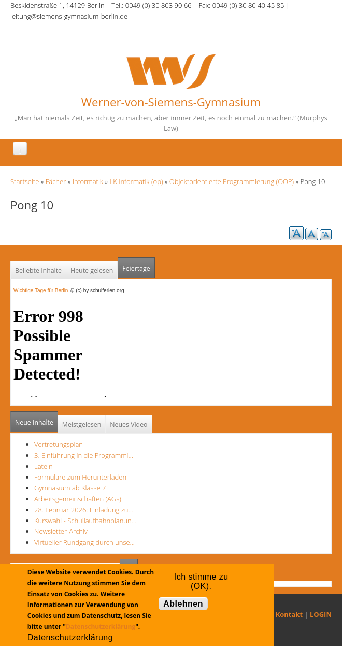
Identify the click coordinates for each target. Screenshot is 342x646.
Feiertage (136, 268)
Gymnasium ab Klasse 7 (70, 488)
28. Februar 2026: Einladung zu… (83, 509)
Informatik (88, 181)
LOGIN (321, 614)
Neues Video (128, 424)
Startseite (24, 181)
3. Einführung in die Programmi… (83, 455)
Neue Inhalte (34, 422)
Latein (43, 466)
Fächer (56, 181)
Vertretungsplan (58, 444)
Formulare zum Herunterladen (80, 477)
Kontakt (289, 614)
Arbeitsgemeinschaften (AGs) (77, 498)
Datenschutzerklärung (100, 626)
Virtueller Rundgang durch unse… (84, 542)
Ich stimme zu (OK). (201, 579)
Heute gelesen (91, 270)
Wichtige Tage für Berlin (43, 290)
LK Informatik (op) (136, 181)
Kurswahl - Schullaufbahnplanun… (85, 520)
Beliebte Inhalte (38, 270)
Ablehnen (183, 603)
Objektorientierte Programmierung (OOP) (231, 181)
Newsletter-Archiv (61, 531)
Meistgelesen (82, 424)
